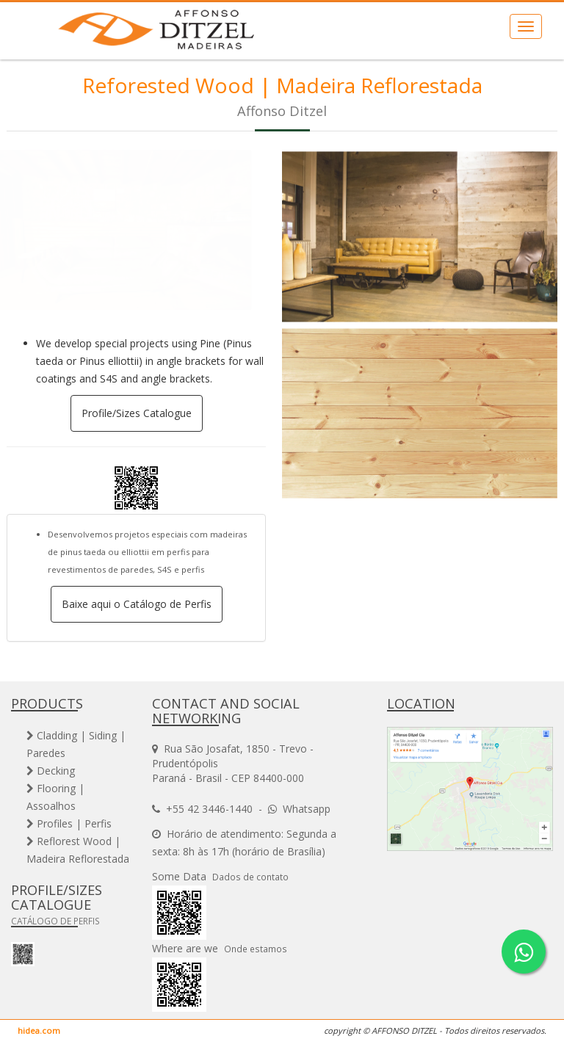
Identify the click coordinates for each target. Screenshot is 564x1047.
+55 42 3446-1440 (209, 809)
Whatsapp (306, 809)
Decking (50, 771)
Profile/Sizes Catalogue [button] (137, 413)
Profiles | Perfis (69, 823)
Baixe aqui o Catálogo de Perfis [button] (137, 604)
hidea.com (39, 1030)
